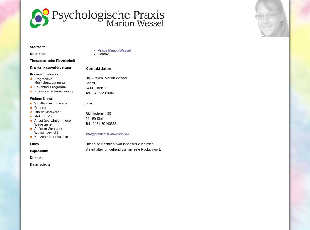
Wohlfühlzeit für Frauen (51, 103)
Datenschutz (40, 164)
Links (34, 144)
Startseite (37, 47)
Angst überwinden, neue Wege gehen (52, 122)
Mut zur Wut (43, 116)
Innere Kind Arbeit (47, 112)
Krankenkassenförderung (50, 67)
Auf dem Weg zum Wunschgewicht (48, 130)
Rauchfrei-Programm (50, 87)
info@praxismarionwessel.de (107, 134)
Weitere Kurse (41, 98)
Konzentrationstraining (51, 136)
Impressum (39, 151)
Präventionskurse (44, 74)
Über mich (38, 54)
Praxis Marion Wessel (114, 50)
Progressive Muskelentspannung (49, 80)
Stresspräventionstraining (53, 91)
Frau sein (41, 107)
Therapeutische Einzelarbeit (52, 60)
